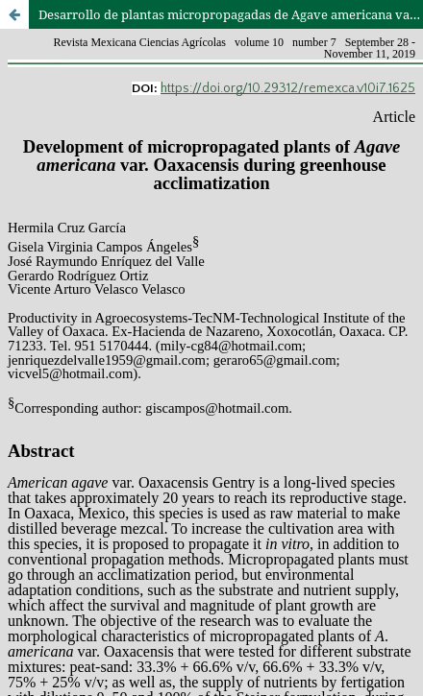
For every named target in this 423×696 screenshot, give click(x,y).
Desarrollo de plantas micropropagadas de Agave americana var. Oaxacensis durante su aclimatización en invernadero (230, 14)
